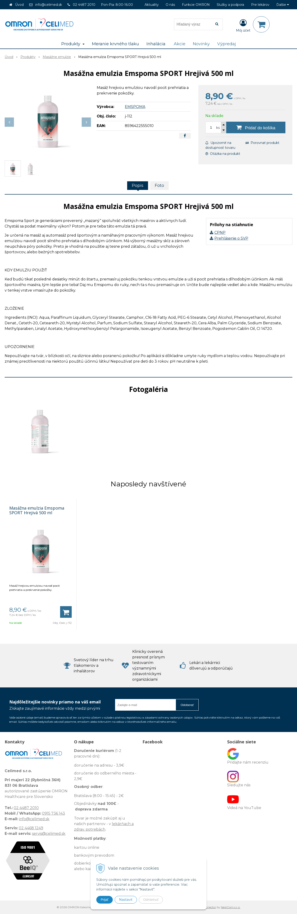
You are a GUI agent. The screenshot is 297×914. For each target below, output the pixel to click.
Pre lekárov (260, 5)
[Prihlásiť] (243, 25)
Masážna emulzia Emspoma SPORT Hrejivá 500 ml (36, 510)
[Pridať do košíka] (255, 127)
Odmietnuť (150, 899)
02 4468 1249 (31, 828)
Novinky (201, 43)
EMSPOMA (135, 106)
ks (218, 128)
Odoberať (187, 705)
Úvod (19, 5)
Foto (159, 185)
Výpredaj (226, 43)
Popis (137, 185)
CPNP (220, 232)
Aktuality (152, 5)
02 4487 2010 (84, 5)
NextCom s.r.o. (230, 907)
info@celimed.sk (48, 5)
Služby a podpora (230, 5)
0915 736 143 (53, 813)
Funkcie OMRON (196, 5)
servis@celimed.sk (48, 833)
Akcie (179, 43)
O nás (170, 5)
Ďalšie (282, 5)
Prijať (104, 899)
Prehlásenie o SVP (231, 238)
